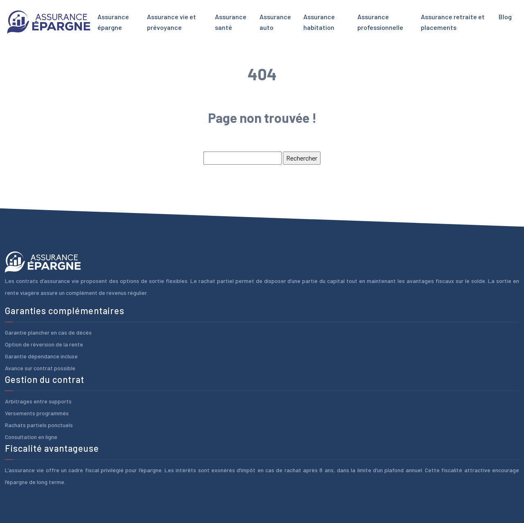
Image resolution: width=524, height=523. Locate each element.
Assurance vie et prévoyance (171, 22)
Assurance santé (230, 22)
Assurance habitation (319, 22)
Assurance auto (275, 22)
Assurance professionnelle (380, 22)
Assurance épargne (113, 22)
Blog (505, 16)
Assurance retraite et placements (453, 22)
